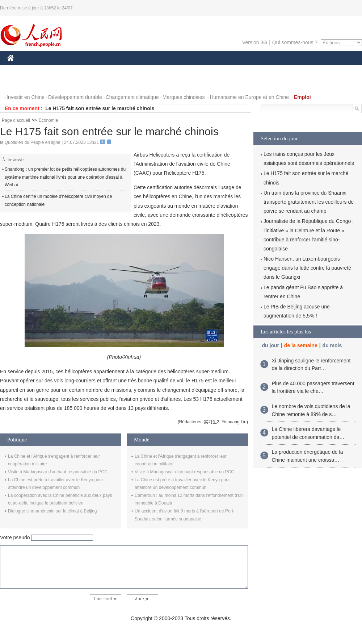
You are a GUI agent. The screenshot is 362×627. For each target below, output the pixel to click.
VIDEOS (51, 83)
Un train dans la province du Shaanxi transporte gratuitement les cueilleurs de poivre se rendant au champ (309, 202)
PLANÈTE (243, 68)
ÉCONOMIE (51, 68)
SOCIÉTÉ (211, 68)
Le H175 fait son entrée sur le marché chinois (99, 108)
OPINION (337, 68)
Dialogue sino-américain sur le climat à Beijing (52, 511)
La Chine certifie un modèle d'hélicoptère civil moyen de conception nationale (58, 200)
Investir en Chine (26, 97)
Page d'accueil (16, 120)
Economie (48, 120)
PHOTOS (22, 83)
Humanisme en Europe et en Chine (249, 97)
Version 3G (254, 42)
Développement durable (75, 97)
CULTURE (179, 68)
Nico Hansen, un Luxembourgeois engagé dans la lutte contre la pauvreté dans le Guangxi (307, 268)
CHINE (20, 68)
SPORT (272, 68)
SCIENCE (146, 68)
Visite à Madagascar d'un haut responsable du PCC (58, 471)
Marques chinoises (184, 97)
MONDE (84, 68)
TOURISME (303, 68)
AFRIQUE (114, 68)
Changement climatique (132, 97)
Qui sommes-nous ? (294, 42)
